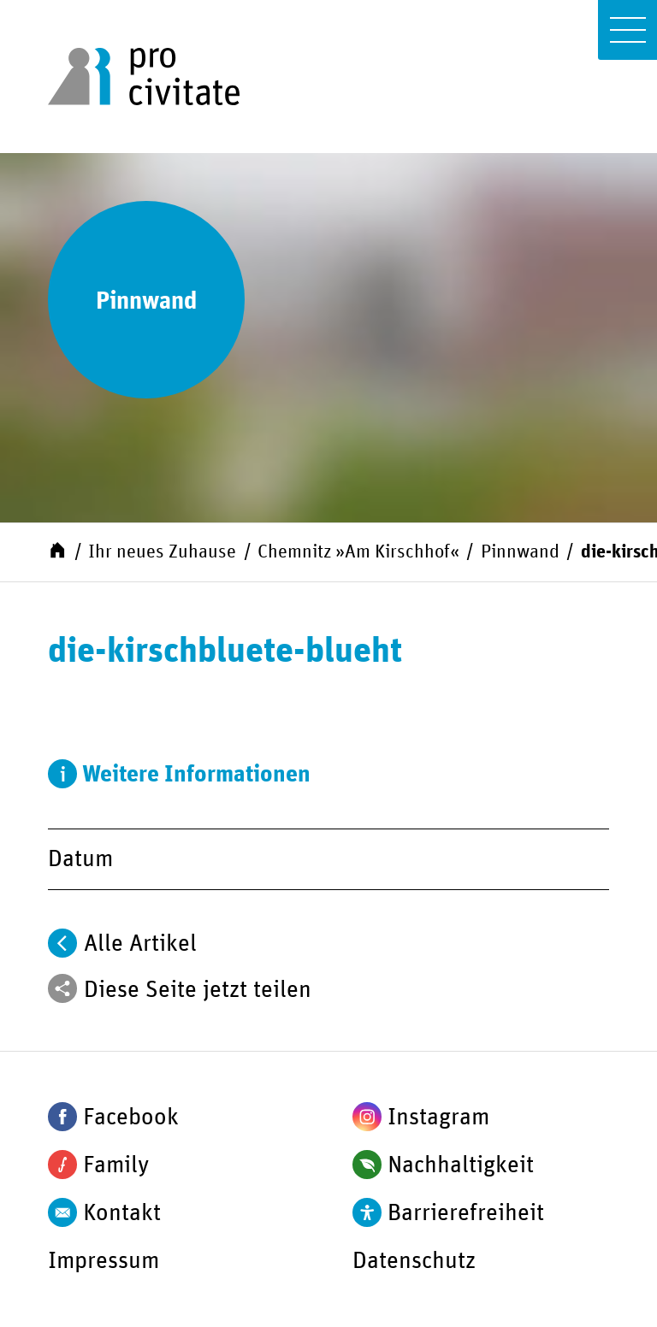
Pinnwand (520, 552)
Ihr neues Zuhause (162, 552)
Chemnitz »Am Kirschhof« (358, 552)
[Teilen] (62, 988)
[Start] (57, 549)
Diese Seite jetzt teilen (197, 990)
